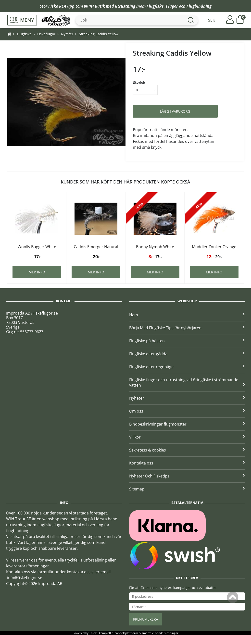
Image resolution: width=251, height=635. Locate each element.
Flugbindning (199, 6)
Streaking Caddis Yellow (98, 34)
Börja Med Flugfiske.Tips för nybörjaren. (187, 327)
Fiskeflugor (46, 34)
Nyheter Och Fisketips (187, 476)
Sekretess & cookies (187, 450)
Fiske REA (57, 6)
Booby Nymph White (155, 246)
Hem (187, 315)
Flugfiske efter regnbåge (187, 366)
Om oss (187, 411)
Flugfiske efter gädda (187, 353)
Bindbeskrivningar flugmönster (187, 424)
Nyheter (187, 398)
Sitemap (187, 489)
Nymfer (67, 34)
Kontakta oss (187, 463)
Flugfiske (155, 6)
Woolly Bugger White (37, 246)
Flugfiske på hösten (187, 340)
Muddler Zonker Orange (214, 246)
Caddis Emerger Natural (96, 246)
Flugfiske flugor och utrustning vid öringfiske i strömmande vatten (187, 382)
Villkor (187, 437)
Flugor (172, 6)
